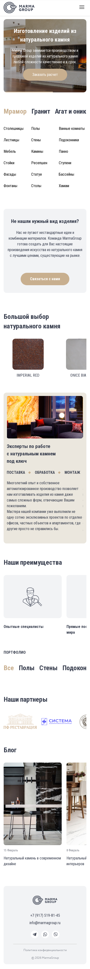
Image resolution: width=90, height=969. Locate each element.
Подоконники (69, 140)
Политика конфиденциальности (45, 950)
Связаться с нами (45, 279)
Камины (37, 151)
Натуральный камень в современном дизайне (32, 861)
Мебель (10, 151)
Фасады (10, 174)
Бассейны (66, 174)
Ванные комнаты (72, 128)
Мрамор (15, 111)
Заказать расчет (45, 74)
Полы (35, 128)
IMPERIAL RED (28, 375)
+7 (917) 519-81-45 (45, 915)
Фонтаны (10, 186)
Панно (63, 151)
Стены (36, 140)
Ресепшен (39, 163)
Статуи (36, 174)
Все (9, 668)
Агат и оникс (72, 111)
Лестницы (11, 140)
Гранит (40, 111)
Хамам (64, 186)
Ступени (65, 163)
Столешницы (14, 128)
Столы (36, 186)
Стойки (9, 163)
